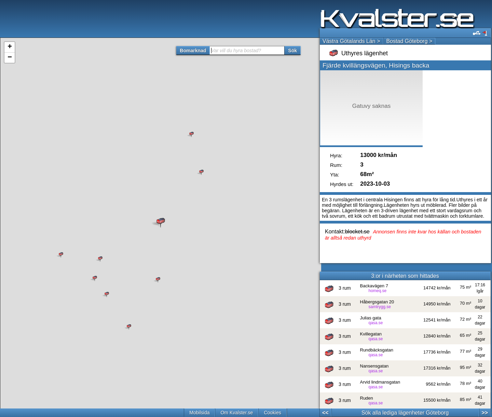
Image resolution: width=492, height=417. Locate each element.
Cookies (272, 412)
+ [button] (10, 47)
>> (484, 413)
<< (325, 413)
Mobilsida (199, 412)
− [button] (10, 58)
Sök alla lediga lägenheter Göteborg (405, 413)
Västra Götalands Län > (351, 41)
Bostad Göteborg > (409, 41)
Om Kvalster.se (236, 412)
